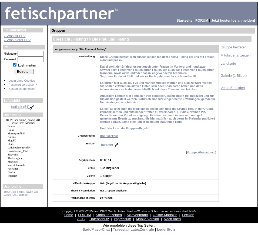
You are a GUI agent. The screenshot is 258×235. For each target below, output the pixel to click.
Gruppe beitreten (234, 47)
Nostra (23, 172)
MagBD (23, 141)
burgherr (107, 144)
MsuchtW (23, 162)
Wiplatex (23, 176)
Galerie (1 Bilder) (234, 76)
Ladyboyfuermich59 (23, 148)
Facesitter (23, 169)
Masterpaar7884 (23, 133)
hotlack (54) (23, 107)
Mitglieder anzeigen (236, 55)
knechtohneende (23, 165)
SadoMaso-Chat (96, 229)
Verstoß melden (233, 88)
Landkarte (228, 63)
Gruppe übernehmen (201, 152)
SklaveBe (23, 155)
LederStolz (166, 229)
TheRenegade (23, 158)
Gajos (23, 130)
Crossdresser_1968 (23, 151)
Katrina (23, 137)
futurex (23, 126)
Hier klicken (109, 136)
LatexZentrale (142, 229)
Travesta (120, 229)
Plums (23, 144)
